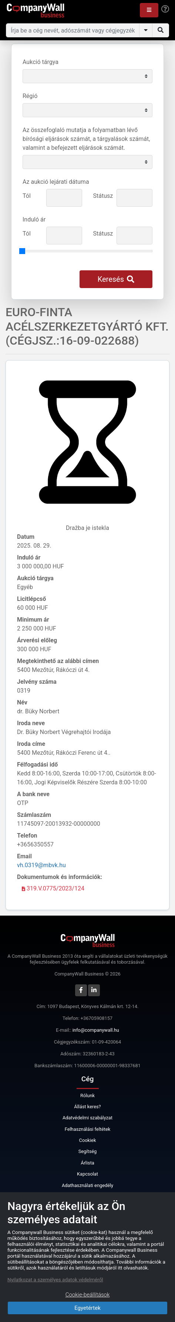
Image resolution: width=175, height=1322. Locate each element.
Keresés (116, 279)
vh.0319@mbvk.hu (41, 865)
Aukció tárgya (40, 61)
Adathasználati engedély (87, 1185)
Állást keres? (87, 1106)
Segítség (87, 1151)
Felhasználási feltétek (87, 1129)
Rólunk (87, 1095)
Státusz (102, 195)
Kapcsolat (87, 1174)
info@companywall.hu (96, 1030)
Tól (27, 195)
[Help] (165, 9)
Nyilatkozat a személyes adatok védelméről (55, 1279)
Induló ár (34, 219)
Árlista (87, 1163)
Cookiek (87, 1140)
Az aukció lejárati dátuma (56, 181)
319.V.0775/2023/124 (53, 888)
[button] (149, 10)
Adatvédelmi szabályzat (87, 1117)
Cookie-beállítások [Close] (87, 1294)
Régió (30, 95)
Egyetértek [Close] (87, 1308)
